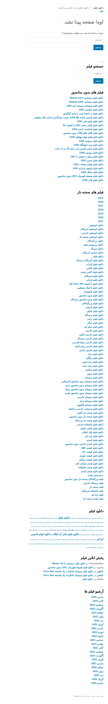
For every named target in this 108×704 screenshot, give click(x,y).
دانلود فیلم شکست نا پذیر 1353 (75, 129)
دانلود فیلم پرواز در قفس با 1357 (74, 156)
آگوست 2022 (84, 608)
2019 (88, 213)
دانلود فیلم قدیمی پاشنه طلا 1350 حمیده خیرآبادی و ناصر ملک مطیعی (56, 117)
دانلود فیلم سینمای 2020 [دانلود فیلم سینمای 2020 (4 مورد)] (43, 530)
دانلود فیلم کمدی (83, 440)
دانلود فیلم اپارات (82, 264)
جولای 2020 (85, 667)
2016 (88, 202)
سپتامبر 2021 (84, 651)
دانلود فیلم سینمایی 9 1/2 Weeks (75, 98)
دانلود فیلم (86, 7)
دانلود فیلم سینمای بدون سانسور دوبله (72, 389)
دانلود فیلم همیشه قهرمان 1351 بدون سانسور (68, 176)
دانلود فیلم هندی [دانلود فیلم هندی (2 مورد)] (66, 539)
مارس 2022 (85, 628)
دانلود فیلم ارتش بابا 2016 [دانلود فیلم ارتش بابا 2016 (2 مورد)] (24, 518)
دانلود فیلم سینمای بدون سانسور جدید (72, 385)
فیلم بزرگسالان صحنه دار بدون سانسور (72, 479)
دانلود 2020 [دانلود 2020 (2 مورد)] (76, 518)
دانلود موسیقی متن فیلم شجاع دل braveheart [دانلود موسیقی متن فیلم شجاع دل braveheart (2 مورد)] (35, 543)
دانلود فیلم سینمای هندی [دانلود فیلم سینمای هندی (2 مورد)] (31, 530)
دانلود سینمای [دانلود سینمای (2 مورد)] (62, 518)
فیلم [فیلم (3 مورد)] (24, 543)
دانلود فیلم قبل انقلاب (80, 432)
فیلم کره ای (85, 495)
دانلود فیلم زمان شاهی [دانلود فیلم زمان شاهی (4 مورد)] (69, 530)
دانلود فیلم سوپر (83, 373)
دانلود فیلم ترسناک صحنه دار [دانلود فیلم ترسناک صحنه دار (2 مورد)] (65, 526)
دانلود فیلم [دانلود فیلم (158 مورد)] (52, 517)
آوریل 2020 (85, 679)
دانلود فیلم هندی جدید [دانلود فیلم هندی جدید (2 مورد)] (31, 539)
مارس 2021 (85, 663)
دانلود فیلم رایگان (82, 358)
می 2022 (86, 620)
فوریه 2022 (85, 632)
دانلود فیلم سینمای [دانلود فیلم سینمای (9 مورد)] (57, 530)
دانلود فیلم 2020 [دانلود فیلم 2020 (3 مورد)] (34, 518)
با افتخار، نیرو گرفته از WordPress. (73, 696)
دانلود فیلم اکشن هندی (80, 272)
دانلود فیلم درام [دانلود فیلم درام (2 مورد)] (79, 530)
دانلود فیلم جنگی (83, 323)
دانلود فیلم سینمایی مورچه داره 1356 (72, 105)
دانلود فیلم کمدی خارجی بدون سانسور (72, 444)
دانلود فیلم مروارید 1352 (79, 141)
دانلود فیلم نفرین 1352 (80, 160)
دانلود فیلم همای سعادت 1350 (76, 164)
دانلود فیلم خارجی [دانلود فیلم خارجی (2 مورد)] (55, 526)
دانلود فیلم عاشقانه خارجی (78, 424)
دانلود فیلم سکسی (82, 369)
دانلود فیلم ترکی (83, 319)
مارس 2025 (85, 597)
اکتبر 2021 (86, 647)
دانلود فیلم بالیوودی (81, 291)
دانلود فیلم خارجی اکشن (79, 334)
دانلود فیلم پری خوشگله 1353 (77, 145)
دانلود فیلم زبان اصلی (80, 362)
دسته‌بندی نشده (83, 475)
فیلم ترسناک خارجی (81, 483)
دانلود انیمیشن (84, 225)
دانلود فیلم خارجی (82, 330)
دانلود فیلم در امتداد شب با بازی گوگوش (71, 113)
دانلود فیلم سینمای (82, 377)
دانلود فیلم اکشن (83, 268)
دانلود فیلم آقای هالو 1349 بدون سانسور (71, 133)
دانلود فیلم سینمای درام (79, 401)
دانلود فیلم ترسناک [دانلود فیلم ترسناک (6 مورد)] (77, 526)
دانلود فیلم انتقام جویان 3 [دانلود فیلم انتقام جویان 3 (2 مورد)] (46, 522)
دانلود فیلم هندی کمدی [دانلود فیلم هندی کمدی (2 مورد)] (72, 543)
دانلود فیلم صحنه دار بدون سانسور (74, 416)
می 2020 (86, 675)
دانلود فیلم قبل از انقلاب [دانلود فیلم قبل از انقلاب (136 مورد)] (54, 534)
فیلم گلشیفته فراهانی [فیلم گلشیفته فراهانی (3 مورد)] (79, 547)
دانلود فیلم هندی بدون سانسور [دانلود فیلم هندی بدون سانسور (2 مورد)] (43, 539)
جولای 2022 (85, 612)
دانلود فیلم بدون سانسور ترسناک (75, 299)
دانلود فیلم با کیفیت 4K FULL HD (74, 284)
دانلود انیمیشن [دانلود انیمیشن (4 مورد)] (69, 518)
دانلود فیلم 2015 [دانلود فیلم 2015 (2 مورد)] (42, 518)
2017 (88, 205)
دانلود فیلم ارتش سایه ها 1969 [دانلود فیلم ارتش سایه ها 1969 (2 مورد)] (71, 522)
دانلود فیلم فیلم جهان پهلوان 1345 (74, 137)
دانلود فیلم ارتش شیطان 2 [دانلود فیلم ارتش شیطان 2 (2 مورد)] (58, 522)
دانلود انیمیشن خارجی (80, 233)
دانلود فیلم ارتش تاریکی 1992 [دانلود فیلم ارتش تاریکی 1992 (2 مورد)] (85, 522)
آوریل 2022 (85, 624)
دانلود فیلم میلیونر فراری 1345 (76, 168)
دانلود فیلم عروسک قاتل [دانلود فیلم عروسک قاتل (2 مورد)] (73, 534)
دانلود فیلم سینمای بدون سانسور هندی (72, 393)
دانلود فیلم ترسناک (82, 315)
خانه (89, 11)
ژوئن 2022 (86, 616)
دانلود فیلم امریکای (81, 276)
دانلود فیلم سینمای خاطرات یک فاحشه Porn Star (56, 571)
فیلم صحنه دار (84, 487)
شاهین (88, 571)
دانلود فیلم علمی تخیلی (79, 428)
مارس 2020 (85, 683)
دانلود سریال (85, 248)
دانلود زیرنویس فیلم (81, 244)
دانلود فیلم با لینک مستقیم (79, 287)
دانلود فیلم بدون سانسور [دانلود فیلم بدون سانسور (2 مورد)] (27, 522)
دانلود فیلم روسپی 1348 (79, 152)
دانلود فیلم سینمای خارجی (78, 397)
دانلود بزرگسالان (83, 241)
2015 (88, 198)
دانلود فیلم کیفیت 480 (80, 448)
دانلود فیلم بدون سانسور (79, 295)
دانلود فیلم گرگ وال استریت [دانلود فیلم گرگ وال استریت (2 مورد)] (52, 543)
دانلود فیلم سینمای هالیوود (78, 405)
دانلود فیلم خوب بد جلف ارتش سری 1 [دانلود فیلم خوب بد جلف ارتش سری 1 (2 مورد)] (27, 526)
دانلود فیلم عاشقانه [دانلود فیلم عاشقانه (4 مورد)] (84, 534)
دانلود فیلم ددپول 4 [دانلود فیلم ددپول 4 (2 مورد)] (87, 530)
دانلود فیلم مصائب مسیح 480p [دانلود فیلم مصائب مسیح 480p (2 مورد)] (77, 539)
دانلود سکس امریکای (80, 252)
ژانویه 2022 (85, 636)
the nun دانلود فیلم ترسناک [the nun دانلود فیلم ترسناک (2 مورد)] (85, 518)
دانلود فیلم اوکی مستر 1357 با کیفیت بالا (71, 125)
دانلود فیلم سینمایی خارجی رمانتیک (74, 409)
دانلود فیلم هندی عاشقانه (78, 467)
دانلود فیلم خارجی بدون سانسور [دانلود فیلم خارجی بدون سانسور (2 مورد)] (43, 526)
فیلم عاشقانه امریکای (80, 491)
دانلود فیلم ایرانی (82, 280)
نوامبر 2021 (85, 644)
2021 (88, 221)
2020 (88, 217)
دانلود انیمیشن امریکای (80, 229)
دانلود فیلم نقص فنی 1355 (78, 121)
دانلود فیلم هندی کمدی (80, 471)
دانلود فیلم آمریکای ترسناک (77, 260)
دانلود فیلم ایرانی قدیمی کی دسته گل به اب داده (67, 148)
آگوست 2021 (84, 655)
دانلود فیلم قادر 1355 (80, 180)
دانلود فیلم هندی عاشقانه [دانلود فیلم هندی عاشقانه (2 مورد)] (83, 543)
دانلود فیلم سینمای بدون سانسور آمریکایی (70, 381)
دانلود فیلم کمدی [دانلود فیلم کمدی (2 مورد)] (63, 543)
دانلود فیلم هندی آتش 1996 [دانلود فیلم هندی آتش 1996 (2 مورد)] (56, 539)
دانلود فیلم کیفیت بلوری (79, 455)
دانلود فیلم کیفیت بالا (81, 452)
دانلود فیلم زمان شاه (81, 366)
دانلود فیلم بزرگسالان (80, 303)
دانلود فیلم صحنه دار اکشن (78, 412)
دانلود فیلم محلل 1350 (80, 172)
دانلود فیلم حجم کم (81, 327)
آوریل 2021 (85, 659)
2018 (88, 209)
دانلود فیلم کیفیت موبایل (79, 459)
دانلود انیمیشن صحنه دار (79, 237)
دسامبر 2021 (84, 640)
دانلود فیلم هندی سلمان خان (77, 463)
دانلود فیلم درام (83, 354)
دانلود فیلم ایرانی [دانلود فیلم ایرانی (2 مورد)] (37, 522)
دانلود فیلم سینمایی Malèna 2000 (74, 102)
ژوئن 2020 (86, 671)
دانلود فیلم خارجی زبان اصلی (77, 346)
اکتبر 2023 (86, 601)
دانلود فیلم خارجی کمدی (79, 350)
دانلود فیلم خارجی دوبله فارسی (76, 342)
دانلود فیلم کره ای (82, 436)
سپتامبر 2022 (84, 605)
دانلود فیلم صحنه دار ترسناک (77, 420)
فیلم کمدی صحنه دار (81, 498)
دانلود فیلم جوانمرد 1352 (79, 109)
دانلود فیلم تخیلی (83, 311)
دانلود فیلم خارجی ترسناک (78, 338)
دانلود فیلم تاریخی (82, 307)
